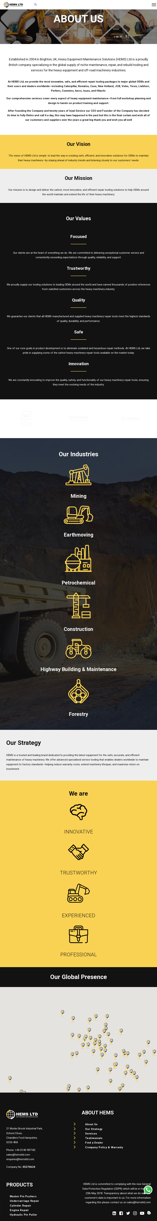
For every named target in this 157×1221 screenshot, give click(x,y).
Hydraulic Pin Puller (23, 1214)
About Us (91, 1124)
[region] (78, 419)
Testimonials (94, 1138)
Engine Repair (19, 1210)
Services (91, 1133)
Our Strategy (94, 1129)
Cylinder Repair (20, 1205)
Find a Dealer (94, 1142)
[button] (114, 1214)
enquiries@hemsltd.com (20, 1159)
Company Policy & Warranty (104, 1147)
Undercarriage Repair (24, 1201)
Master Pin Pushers (23, 1196)
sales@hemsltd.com (18, 1154)
